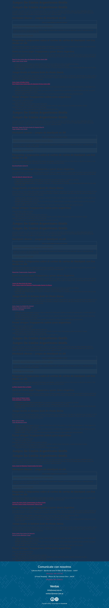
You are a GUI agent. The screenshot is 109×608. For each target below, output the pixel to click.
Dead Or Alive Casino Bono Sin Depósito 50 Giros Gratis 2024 (29, 59)
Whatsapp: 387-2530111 (54, 579)
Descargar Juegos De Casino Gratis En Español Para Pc (28, 127)
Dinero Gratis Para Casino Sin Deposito (23, 533)
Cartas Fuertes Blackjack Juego (21, 535)
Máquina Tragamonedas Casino (21, 308)
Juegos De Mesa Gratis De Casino (22, 283)
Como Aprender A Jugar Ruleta (21, 399)
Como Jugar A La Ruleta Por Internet (23, 306)
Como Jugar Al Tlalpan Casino (21, 398)
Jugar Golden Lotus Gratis (19, 129)
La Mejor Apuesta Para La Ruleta (21, 387)
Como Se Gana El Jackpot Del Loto (22, 177)
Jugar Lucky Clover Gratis (19, 61)
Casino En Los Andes (18, 309)
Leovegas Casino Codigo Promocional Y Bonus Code (27, 504)
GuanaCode (64, 603)
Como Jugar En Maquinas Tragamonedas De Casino (27, 466)
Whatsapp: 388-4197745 (54, 573)
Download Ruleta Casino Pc (20, 165)
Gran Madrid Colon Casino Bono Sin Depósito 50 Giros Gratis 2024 (31, 84)
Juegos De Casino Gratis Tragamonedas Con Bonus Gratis (29, 502)
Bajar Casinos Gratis (18, 420)
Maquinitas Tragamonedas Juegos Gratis (24, 272)
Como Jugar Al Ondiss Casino (20, 82)
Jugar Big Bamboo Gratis (19, 422)
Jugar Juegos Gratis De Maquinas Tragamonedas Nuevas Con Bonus (32, 285)
